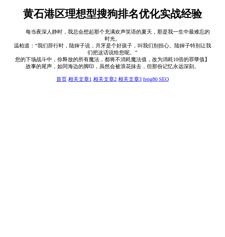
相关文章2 (105, 79)
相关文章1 (80, 79)
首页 (61, 79)
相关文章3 (130, 79)
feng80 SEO (156, 79)
